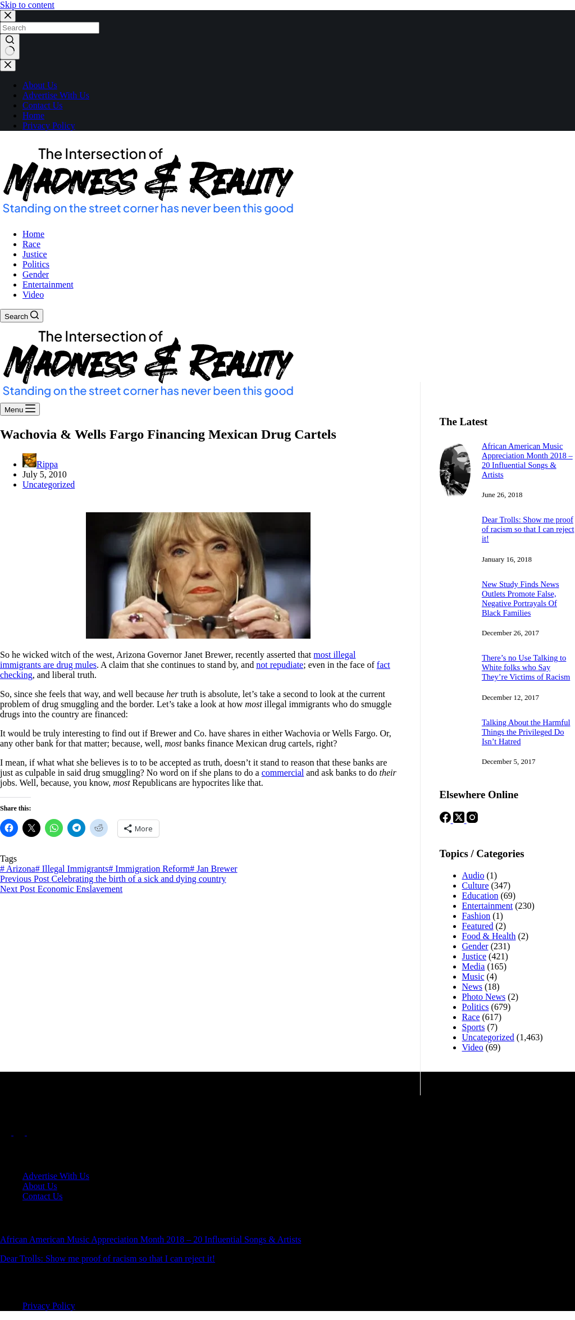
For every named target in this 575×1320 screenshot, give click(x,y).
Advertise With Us (55, 95)
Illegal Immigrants (72, 868)
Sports (473, 1027)
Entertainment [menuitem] (48, 284)
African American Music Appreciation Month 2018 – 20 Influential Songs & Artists (527, 460)
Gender (475, 946)
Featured (478, 926)
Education (480, 895)
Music (473, 976)
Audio (473, 875)
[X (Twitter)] (460, 820)
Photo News (484, 997)
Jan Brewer (213, 868)
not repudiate (279, 665)
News (472, 986)
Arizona (17, 868)
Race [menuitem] (31, 244)
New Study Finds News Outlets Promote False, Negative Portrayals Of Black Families (520, 598)
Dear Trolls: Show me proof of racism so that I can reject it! (528, 529)
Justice (474, 956)
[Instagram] (472, 820)
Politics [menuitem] (35, 264)
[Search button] (10, 47)
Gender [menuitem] (35, 274)
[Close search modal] (8, 16)
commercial (283, 772)
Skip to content (27, 5)
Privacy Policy (48, 125)
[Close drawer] (8, 65)
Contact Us (42, 105)
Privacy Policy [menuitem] (48, 1305)
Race (471, 1017)
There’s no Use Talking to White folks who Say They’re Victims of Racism (526, 667)
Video (472, 1047)
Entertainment (487, 906)
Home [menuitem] (33, 234)
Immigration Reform (149, 868)
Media (473, 966)
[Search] (21, 315)
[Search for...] (49, 28)
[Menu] (20, 409)
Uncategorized (48, 484)
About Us (39, 85)
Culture (475, 885)
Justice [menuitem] (34, 254)
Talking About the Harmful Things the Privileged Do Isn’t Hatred (526, 732)
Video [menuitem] (33, 294)
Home (33, 115)
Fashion (476, 916)
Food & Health (489, 936)
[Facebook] (446, 820)
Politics (475, 1007)
